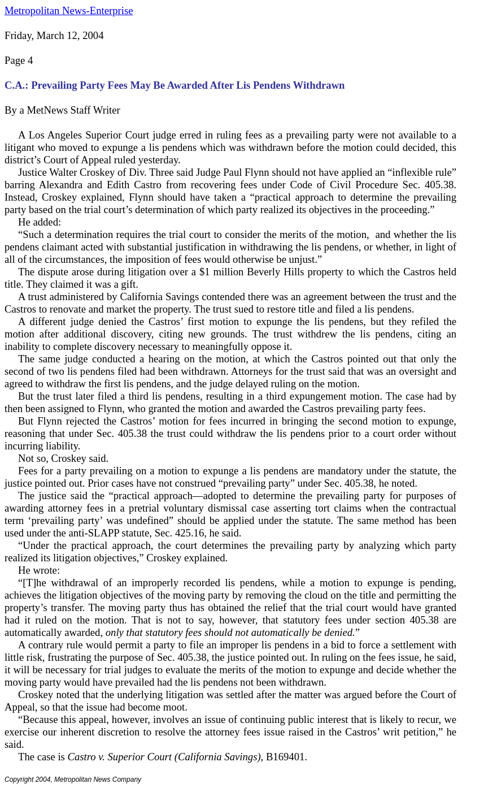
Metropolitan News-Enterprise (69, 10)
